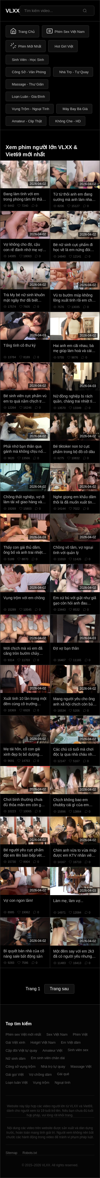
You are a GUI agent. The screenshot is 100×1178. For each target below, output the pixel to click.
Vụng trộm (41, 1083)
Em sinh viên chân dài (48, 1058)
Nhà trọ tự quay (53, 1066)
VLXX (12, 11)
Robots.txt (29, 1153)
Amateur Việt (52, 1050)
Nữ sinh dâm (16, 1058)
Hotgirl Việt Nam (42, 1042)
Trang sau (59, 988)
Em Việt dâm (71, 1042)
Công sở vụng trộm (20, 1066)
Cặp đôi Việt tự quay (21, 1050)
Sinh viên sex (78, 1050)
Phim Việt (80, 1034)
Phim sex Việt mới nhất (23, 1034)
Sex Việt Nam (56, 1034)
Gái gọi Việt (15, 1074)
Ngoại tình (62, 1083)
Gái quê (63, 1074)
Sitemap (11, 1153)
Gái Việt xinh (15, 1042)
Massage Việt (81, 1066)
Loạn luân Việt (16, 1083)
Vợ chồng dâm (40, 1074)
